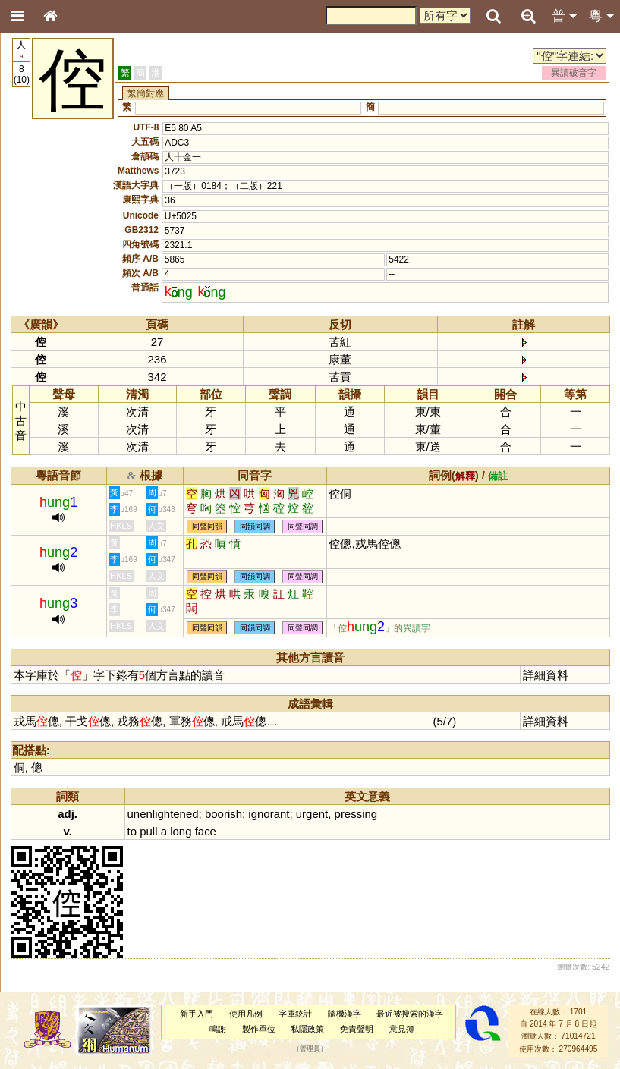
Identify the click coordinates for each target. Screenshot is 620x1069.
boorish (223, 813)
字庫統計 (295, 1013)
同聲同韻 (207, 526)
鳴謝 (217, 1028)
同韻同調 (255, 526)
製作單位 (258, 1028)
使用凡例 (246, 1013)
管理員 (310, 1048)
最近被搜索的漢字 (409, 1013)
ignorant (268, 813)
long (180, 831)
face (205, 831)
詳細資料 (545, 674)
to (132, 831)
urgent (312, 813)
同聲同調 (303, 526)
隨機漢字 (344, 1013)
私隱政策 (307, 1028)
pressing (356, 813)
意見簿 (401, 1028)
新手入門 (196, 1013)
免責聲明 (356, 1028)
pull (148, 831)
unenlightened (163, 813)
